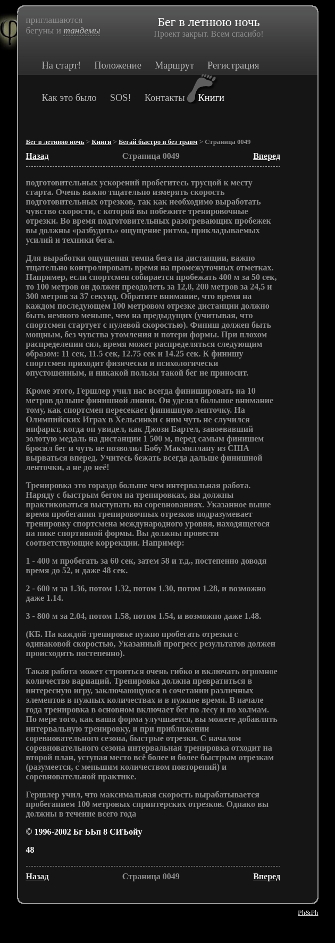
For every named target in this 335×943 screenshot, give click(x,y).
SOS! (120, 97)
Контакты (165, 97)
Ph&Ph (308, 912)
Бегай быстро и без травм (158, 142)
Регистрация (233, 65)
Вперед (266, 155)
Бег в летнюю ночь (55, 142)
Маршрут (174, 65)
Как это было (69, 97)
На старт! (61, 65)
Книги (211, 97)
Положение (117, 65)
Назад (37, 155)
